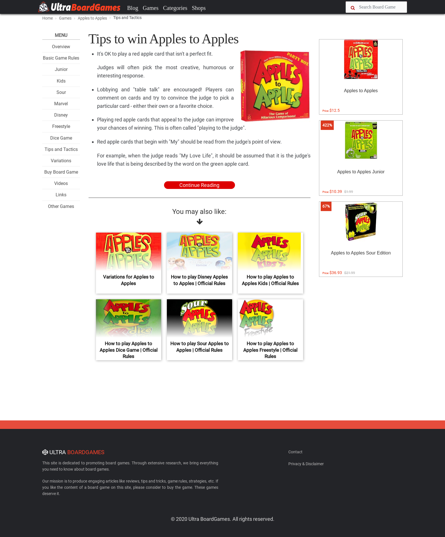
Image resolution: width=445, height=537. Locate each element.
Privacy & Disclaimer (306, 464)
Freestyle (61, 126)
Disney (61, 115)
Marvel (61, 103)
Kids (61, 81)
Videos (61, 183)
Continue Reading (199, 185)
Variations (61, 160)
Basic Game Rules (61, 58)
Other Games (61, 206)
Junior (61, 69)
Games (151, 8)
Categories (175, 8)
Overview (61, 46)
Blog (132, 8)
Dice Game (61, 138)
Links (61, 194)
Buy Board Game (61, 172)
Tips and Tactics (61, 149)
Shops (199, 8)
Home (47, 18)
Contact (295, 452)
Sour (61, 92)
